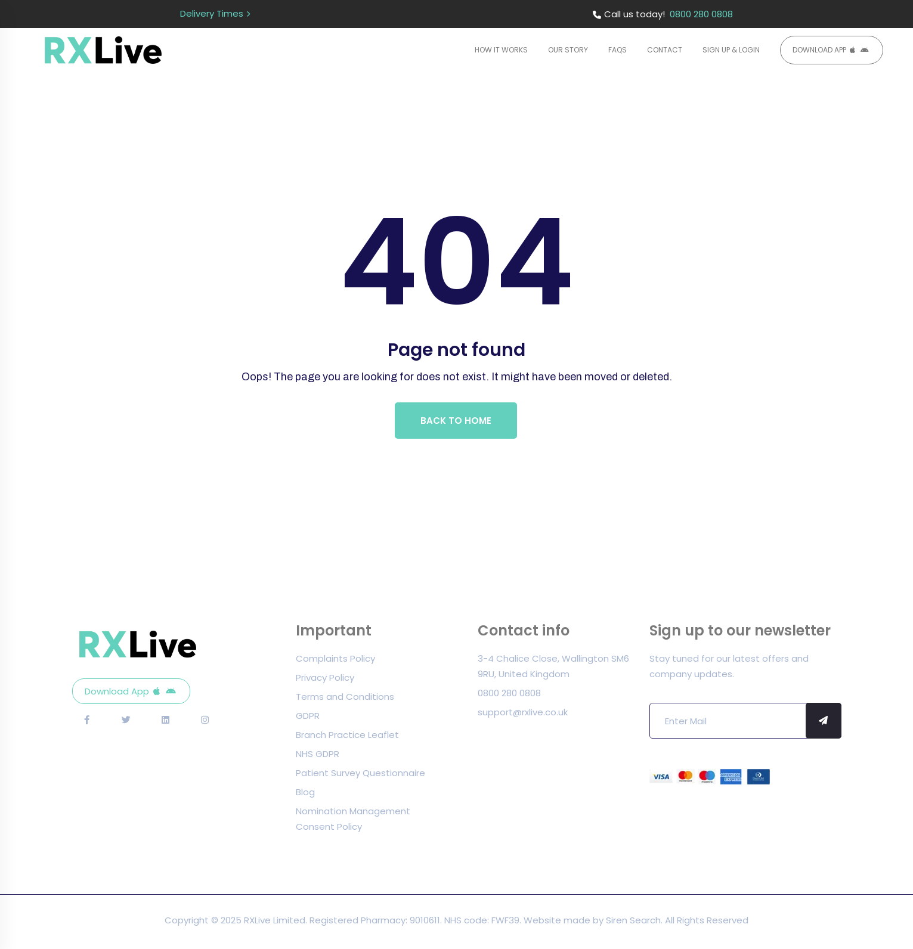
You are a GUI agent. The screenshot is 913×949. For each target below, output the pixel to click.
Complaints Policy (335, 661)
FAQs (617, 50)
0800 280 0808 (701, 14)
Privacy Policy (325, 680)
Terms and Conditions (345, 699)
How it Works (501, 50)
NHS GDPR (317, 756)
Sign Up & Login (731, 50)
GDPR (308, 718)
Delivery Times (211, 13)
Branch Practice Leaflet (347, 737)
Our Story (568, 50)
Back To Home (456, 421)
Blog (305, 795)
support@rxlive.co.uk (523, 715)
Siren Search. (635, 923)
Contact (664, 50)
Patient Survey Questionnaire (360, 776)
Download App (819, 50)
